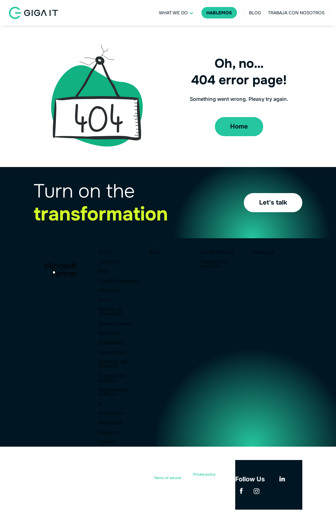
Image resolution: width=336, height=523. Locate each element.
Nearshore (110, 423)
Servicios (109, 333)
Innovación (111, 413)
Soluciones (111, 342)
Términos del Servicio (113, 364)
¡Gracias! (108, 262)
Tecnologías (112, 352)
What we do (173, 13)
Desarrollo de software (113, 392)
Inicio (104, 252)
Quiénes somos (116, 323)
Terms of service (167, 478)
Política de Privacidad (110, 312)
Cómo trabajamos (118, 281)
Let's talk (273, 202)
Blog (255, 13)
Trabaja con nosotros (296, 13)
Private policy (204, 474)
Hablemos (219, 13)
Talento (106, 442)
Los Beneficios (217, 252)
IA (100, 404)
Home (239, 126)
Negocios (109, 432)
